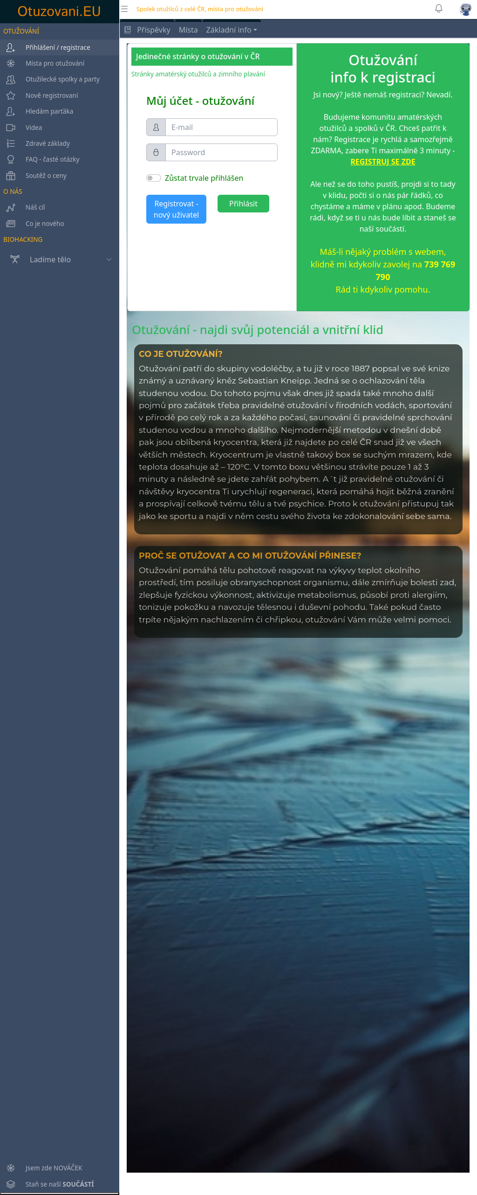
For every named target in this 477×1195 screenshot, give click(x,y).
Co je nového (32, 223)
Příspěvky (147, 30)
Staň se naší (47, 1184)
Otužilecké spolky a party (50, 79)
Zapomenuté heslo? (181, 232)
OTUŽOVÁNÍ (21, 31)
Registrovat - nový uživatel (176, 209)
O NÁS (12, 191)
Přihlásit (243, 203)
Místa (188, 30)
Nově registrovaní (39, 95)
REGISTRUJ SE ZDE (382, 162)
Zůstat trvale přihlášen (204, 178)
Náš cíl (22, 207)
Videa (21, 127)
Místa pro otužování (42, 63)
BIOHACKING (22, 239)
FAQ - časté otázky (39, 159)
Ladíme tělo (35, 259)
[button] (466, 9)
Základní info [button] (229, 30)
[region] (59, 607)
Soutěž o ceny (33, 175)
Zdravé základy (35, 143)
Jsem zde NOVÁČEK (41, 1168)
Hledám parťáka (37, 111)
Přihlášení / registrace (45, 47)
